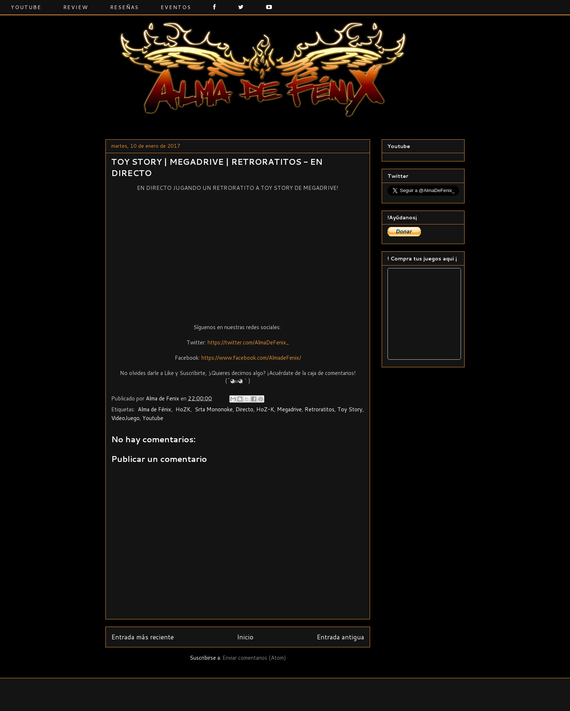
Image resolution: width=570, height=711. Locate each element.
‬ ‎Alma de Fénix (153, 409)
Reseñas (124, 7)
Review (75, 7)
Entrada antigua (340, 637)
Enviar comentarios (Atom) (254, 658)
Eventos (176, 7)
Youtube (26, 7)
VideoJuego (125, 418)
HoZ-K (265, 409)
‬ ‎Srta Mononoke (213, 409)
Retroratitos (319, 409)
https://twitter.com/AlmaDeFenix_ (248, 342)
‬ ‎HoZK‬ (182, 409)
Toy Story (349, 409)
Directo (244, 409)
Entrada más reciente (142, 637)
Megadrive (289, 409)
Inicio (245, 637)
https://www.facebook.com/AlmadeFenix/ (251, 358)
